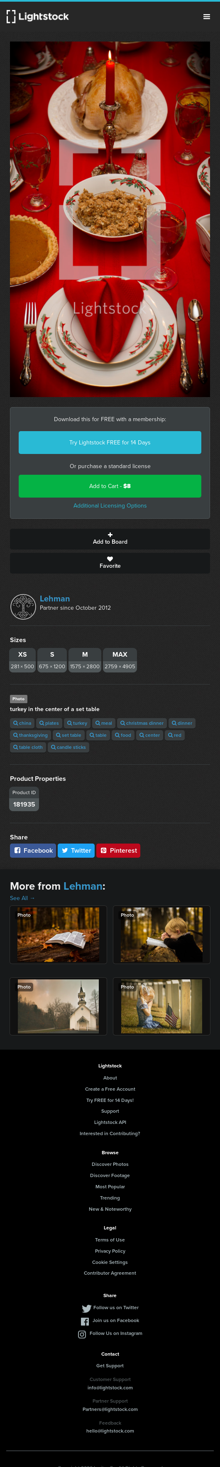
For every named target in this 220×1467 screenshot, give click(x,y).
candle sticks (68, 747)
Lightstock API (110, 1122)
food (123, 735)
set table (68, 735)
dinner (182, 723)
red (174, 735)
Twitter (76, 850)
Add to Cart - (110, 486)
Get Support (110, 1365)
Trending (110, 1198)
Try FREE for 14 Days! (110, 1100)
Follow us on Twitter (116, 1307)
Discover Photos (110, 1164)
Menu (206, 16)
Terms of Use (110, 1240)
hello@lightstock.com (110, 1431)
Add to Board (110, 539)
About (110, 1078)
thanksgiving (30, 735)
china (22, 723)
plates (49, 723)
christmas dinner (142, 723)
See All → (22, 898)
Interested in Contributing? (110, 1133)
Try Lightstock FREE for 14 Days (110, 442)
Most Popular (110, 1186)
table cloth (28, 747)
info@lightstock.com (110, 1387)
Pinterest (118, 850)
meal (103, 723)
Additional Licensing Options (110, 505)
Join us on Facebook (116, 1320)
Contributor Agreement (110, 1273)
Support (110, 1111)
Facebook (33, 850)
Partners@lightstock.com (110, 1409)
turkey (77, 723)
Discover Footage (110, 1175)
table (98, 735)
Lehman (55, 598)
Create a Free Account (110, 1089)
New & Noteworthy (110, 1209)
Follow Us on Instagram (116, 1333)
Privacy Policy (110, 1251)
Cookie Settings (110, 1262)
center (149, 735)
